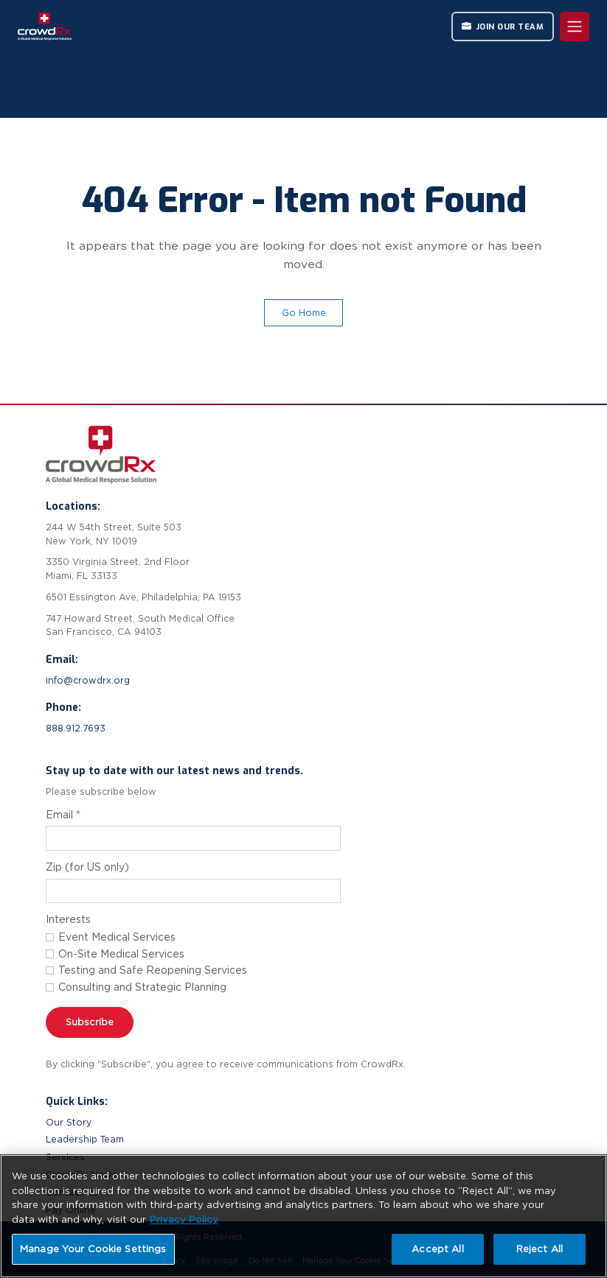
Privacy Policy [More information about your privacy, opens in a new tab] (184, 1219)
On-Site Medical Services (121, 954)
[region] (303, 1216)
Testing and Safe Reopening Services (152, 970)
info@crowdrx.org (88, 680)
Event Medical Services (117, 937)
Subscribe (90, 1022)
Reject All (539, 1248)
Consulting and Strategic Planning (142, 987)
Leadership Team (85, 1139)
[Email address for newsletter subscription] (193, 838)
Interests (68, 919)
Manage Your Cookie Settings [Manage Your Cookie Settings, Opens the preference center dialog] (93, 1248)
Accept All (437, 1248)
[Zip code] (193, 891)
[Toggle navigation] (574, 26)
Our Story (68, 1122)
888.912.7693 (75, 728)
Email (63, 815)
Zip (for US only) (87, 867)
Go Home (304, 312)
